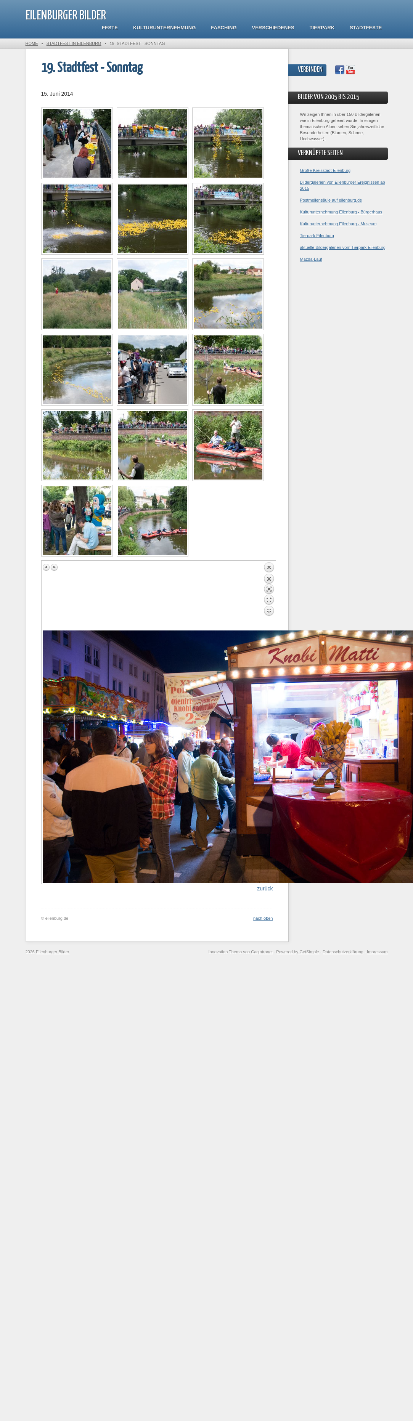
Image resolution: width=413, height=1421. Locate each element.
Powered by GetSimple (297, 951)
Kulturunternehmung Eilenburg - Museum (338, 223)
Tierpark (322, 27)
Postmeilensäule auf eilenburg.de (331, 200)
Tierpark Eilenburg (317, 235)
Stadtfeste (366, 27)
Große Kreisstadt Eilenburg (325, 170)
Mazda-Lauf (311, 259)
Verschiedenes (273, 27)
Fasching (223, 27)
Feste (110, 27)
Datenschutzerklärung (343, 951)
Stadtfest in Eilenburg (74, 43)
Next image (54, 567)
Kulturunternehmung (164, 27)
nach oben (263, 918)
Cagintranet (262, 951)
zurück (265, 888)
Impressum (377, 951)
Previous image (46, 567)
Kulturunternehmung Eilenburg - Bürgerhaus (341, 212)
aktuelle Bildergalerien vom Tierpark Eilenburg (343, 247)
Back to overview (269, 596)
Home (32, 43)
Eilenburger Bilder (66, 16)
